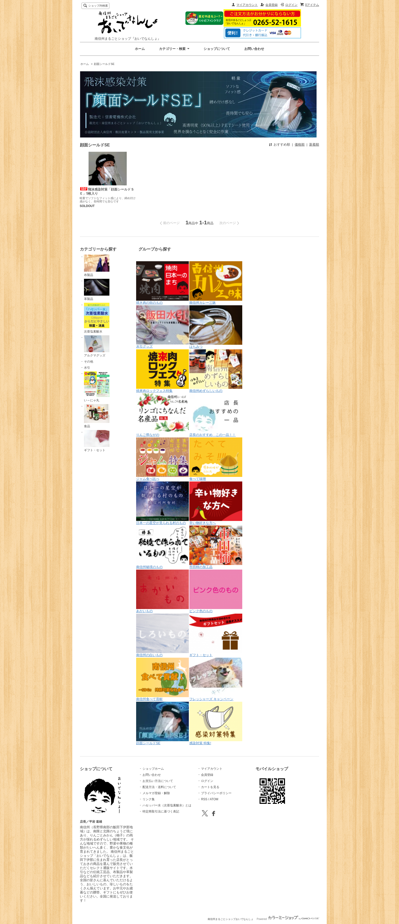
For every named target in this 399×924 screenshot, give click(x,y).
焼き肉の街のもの (162, 283)
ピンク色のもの (215, 591)
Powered (288, 919)
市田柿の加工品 (215, 547)
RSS (204, 799)
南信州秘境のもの (162, 547)
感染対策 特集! (215, 723)
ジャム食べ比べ (162, 459)
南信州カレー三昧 (215, 283)
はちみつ (215, 327)
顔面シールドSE (104, 63)
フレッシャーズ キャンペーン (215, 679)
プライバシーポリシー (216, 793)
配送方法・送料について (159, 787)
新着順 (314, 144)
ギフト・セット (96, 441)
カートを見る (210, 787)
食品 (96, 416)
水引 (87, 367)
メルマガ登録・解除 (156, 793)
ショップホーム (153, 768)
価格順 (300, 144)
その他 (88, 361)
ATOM (214, 799)
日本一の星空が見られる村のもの (162, 503)
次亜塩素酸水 (96, 318)
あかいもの (162, 591)
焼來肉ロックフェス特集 (162, 371)
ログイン (291, 5)
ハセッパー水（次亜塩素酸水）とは (166, 805)
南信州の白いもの (162, 635)
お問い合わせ (254, 49)
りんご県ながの (162, 415)
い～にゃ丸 (96, 386)
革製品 (96, 290)
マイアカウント (247, 5)
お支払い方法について (157, 781)
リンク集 (148, 799)
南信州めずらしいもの (215, 371)
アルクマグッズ (96, 346)
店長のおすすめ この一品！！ (215, 415)
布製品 (96, 266)
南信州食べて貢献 (162, 679)
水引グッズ (162, 326)
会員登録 (271, 5)
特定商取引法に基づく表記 (160, 811)
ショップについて (217, 49)
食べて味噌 (215, 459)
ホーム (140, 49)
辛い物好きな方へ (215, 503)
